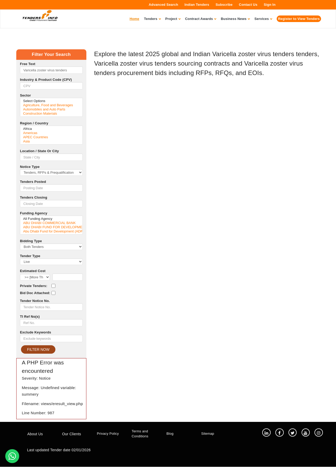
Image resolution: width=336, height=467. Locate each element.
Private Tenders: (33, 286)
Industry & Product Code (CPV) (46, 80)
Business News (235, 19)
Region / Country (34, 123)
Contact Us (248, 5)
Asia (51, 141)
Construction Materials (51, 114)
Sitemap (207, 434)
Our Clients (71, 434)
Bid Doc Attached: (35, 293)
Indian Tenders (197, 5)
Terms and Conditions (140, 433)
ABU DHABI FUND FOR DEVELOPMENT (51, 227)
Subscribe (224, 5)
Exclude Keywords (35, 332)
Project (172, 19)
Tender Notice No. (35, 301)
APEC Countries (51, 137)
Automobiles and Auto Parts (51, 109)
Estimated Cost (32, 271)
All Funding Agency (51, 219)
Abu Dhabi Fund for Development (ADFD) (51, 231)
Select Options (51, 101)
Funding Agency (33, 213)
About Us (35, 434)
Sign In (270, 5)
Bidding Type (31, 241)
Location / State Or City (39, 151)
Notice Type (30, 167)
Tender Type (30, 256)
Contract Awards (200, 19)
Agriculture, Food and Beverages (51, 105)
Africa (51, 129)
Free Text (27, 64)
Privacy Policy (108, 434)
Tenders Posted (33, 182)
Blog (170, 434)
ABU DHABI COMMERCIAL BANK (51, 223)
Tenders (152, 19)
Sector (25, 95)
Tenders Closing (33, 197)
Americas (51, 133)
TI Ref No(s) (30, 317)
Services (263, 19)
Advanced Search (163, 5)
